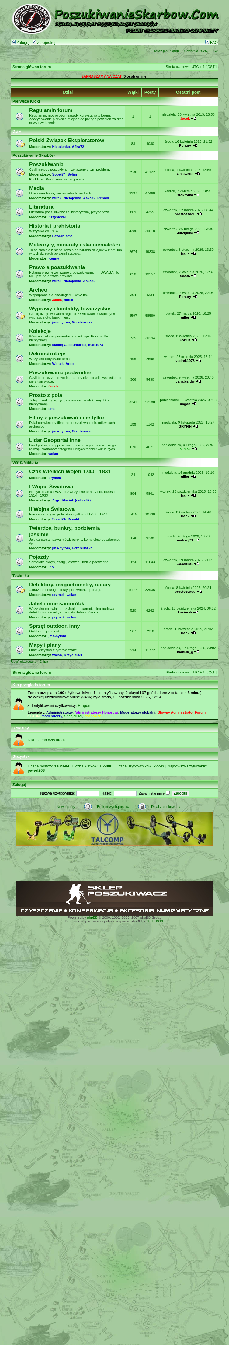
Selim (72, 174)
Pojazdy (39, 557)
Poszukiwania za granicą (65, 179)
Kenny (53, 258)
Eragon (84, 706)
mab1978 (95, 345)
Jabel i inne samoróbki (57, 603)
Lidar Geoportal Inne (55, 440)
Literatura (41, 207)
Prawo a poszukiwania (57, 267)
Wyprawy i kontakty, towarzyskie (69, 309)
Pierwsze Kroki (26, 101)
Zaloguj (20, 42)
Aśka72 (78, 146)
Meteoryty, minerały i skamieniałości (74, 245)
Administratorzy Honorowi (96, 712)
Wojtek (58, 363)
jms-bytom (61, 322)
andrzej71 (185, 540)
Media (36, 188)
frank (185, 253)
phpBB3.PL (155, 921)
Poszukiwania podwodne (60, 372)
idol (51, 567)
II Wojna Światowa (52, 509)
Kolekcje (40, 331)
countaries (77, 345)
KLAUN (33, 716)
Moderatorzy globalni (137, 712)
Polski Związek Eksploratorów (66, 140)
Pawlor (58, 236)
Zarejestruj (44, 42)
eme (69, 236)
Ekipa (43, 661)
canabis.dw (185, 381)
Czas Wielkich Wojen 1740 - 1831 (70, 471)
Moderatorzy (52, 716)
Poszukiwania (46, 164)
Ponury (185, 145)
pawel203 (36, 770)
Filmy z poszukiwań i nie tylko (66, 417)
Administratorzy (59, 712)
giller (185, 317)
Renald (103, 198)
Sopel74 (59, 174)
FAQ (211, 42)
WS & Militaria (25, 462)
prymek (54, 478)
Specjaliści (73, 716)
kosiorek (185, 612)
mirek (57, 198)
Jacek (185, 118)
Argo (69, 363)
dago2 (185, 404)
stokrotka (185, 195)
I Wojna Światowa (51, 487)
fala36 (185, 276)
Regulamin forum (50, 110)
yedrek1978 (185, 360)
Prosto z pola (45, 395)
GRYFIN (185, 426)
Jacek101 (185, 564)
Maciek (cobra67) (76, 500)
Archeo (38, 290)
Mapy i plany (45, 645)
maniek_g (185, 652)
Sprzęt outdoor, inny (54, 626)
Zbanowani (93, 716)
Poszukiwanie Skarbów (33, 155)
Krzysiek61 (57, 217)
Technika (20, 576)
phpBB (92, 917)
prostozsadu (185, 214)
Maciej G (59, 345)
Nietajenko (61, 146)
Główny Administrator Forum (181, 712)
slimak (185, 449)
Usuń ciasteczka (23, 661)
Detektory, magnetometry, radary (70, 585)
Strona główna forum (31, 67)
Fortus (185, 340)
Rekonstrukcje (47, 354)
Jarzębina (185, 233)
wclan (53, 454)
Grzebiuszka (82, 322)
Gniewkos (185, 174)
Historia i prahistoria (54, 226)
